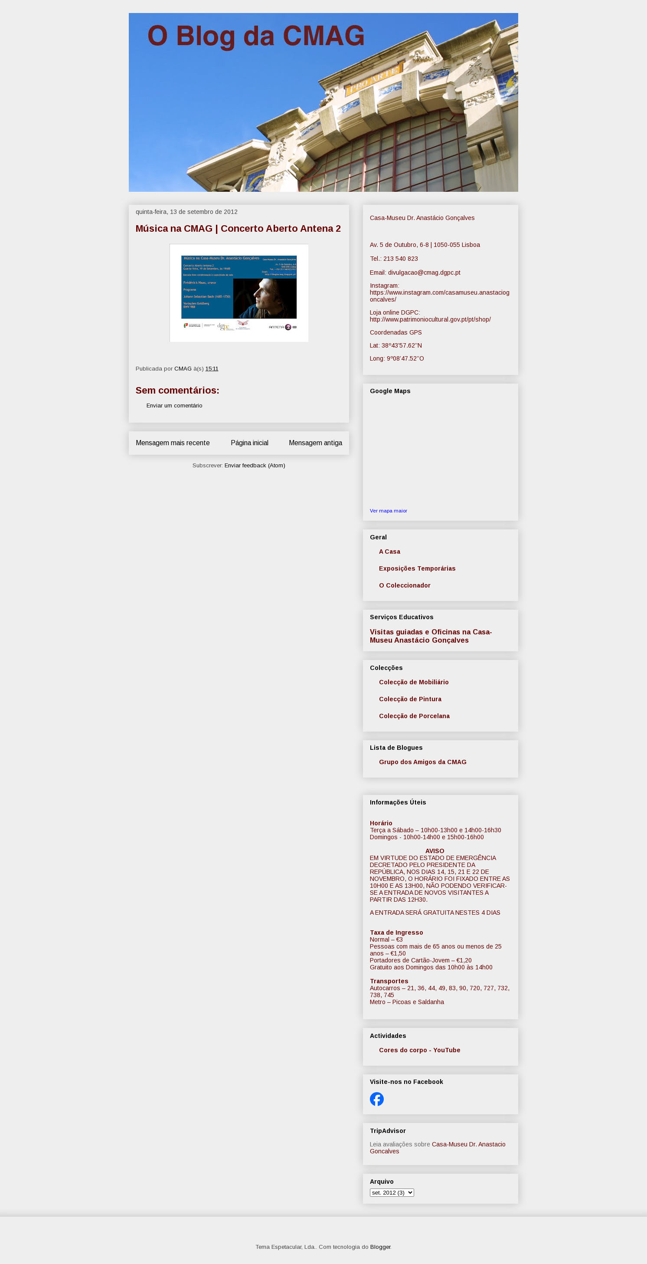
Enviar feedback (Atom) (255, 465)
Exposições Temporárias (417, 568)
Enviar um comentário (175, 405)
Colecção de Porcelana (414, 715)
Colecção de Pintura (410, 699)
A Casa (389, 551)
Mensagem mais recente (173, 443)
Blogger (380, 1247)
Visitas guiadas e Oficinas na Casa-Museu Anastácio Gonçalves (431, 636)
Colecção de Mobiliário (414, 682)
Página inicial (249, 443)
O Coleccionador (405, 585)
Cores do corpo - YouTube (420, 1050)
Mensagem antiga (315, 443)
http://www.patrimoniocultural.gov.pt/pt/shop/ (430, 319)
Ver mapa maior (388, 510)
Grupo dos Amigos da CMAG (423, 761)
